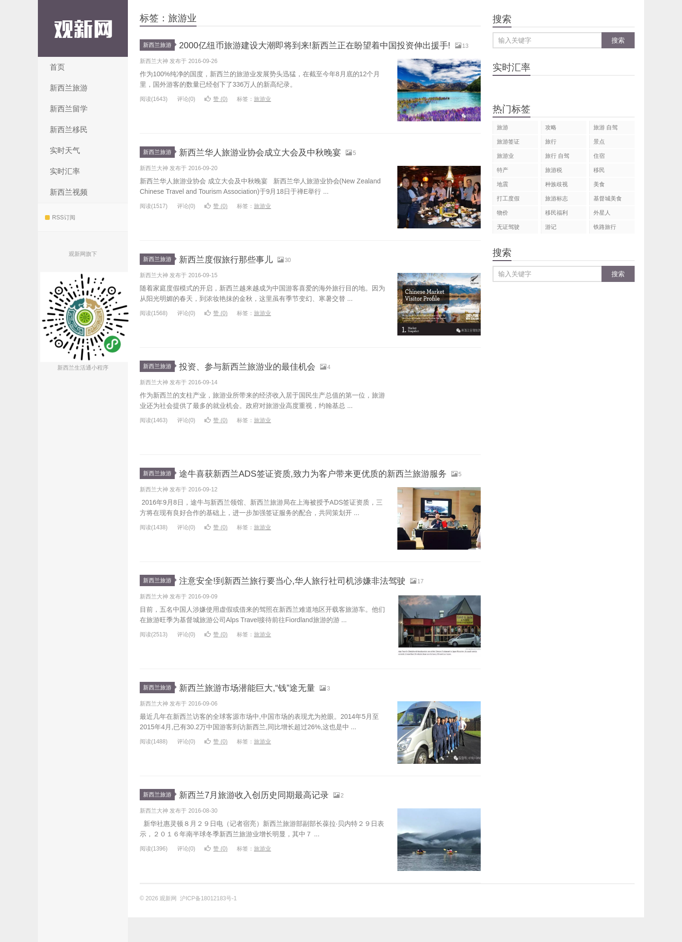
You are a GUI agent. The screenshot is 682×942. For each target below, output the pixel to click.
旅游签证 (508, 141)
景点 (599, 141)
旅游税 (553, 170)
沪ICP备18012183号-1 (208, 923)
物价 (502, 212)
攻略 (550, 127)
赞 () (216, 111)
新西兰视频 (69, 192)
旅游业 (262, 111)
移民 (599, 170)
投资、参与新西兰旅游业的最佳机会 (262, 378)
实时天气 (65, 150)
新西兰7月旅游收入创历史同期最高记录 (270, 819)
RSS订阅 (60, 217)
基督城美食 (607, 198)
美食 (599, 184)
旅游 (502, 127)
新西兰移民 (69, 130)
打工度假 (508, 198)
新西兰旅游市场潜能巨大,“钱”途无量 (262, 712)
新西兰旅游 (69, 88)
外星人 (601, 212)
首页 (57, 67)
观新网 (83, 28)
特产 (502, 170)
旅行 (550, 141)
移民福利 (556, 212)
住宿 (599, 156)
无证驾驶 (508, 227)
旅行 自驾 (557, 156)
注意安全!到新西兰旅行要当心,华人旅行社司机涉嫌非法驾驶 (317, 605)
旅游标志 (556, 198)
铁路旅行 (604, 227)
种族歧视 (556, 184)
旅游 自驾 (605, 127)
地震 (502, 184)
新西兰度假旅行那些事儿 (236, 271)
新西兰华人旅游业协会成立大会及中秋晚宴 (278, 164)
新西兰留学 (69, 109)
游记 (550, 227)
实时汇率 (65, 171)
